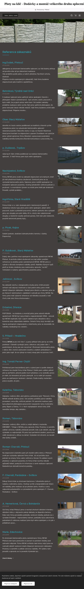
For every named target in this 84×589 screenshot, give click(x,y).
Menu (79, 15)
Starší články (7, 558)
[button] (71, 15)
